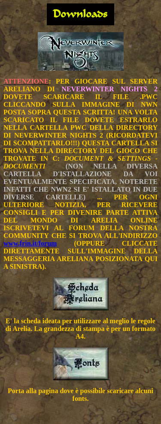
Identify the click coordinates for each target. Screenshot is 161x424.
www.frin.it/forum (30, 243)
